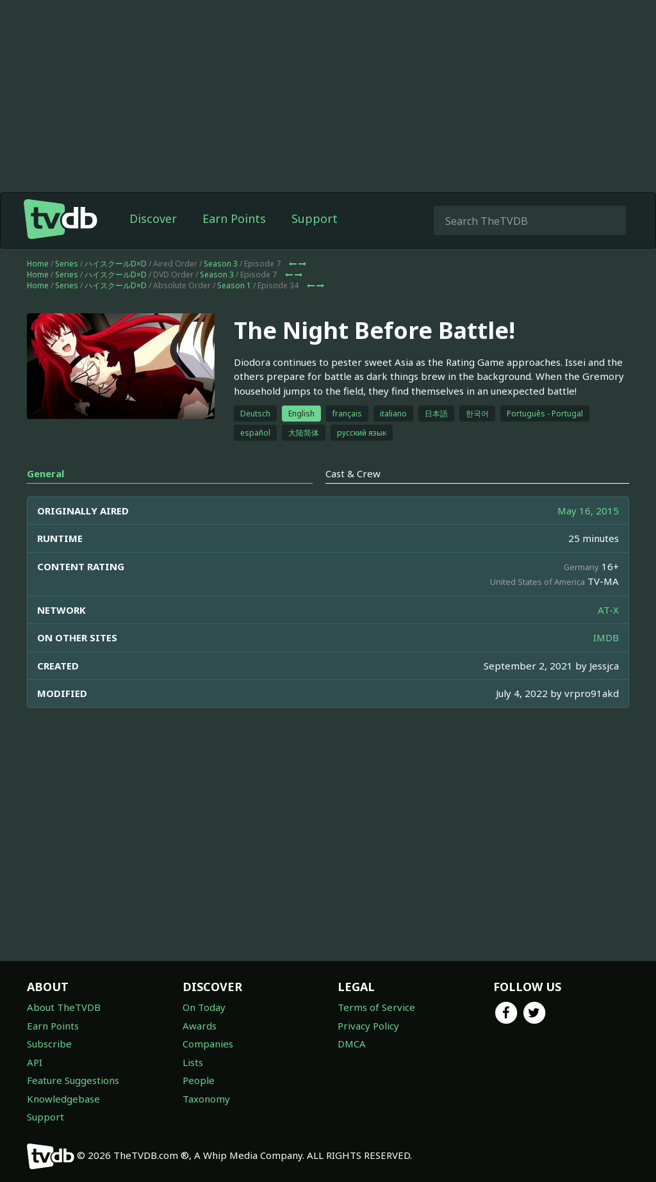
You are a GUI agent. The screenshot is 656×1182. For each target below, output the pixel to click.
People (199, 1080)
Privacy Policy (368, 1025)
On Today (204, 1007)
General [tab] (45, 473)
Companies (208, 1043)
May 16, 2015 (588, 510)
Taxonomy (206, 1098)
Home (38, 263)
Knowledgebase (63, 1098)
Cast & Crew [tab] (353, 473)
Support (314, 218)
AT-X (608, 609)
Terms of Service (376, 1007)
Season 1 (234, 285)
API (34, 1062)
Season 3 (221, 263)
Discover (153, 218)
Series (66, 263)
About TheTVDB (64, 1007)
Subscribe (49, 1043)
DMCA (352, 1043)
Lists (193, 1062)
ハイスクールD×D (116, 263)
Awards (200, 1025)
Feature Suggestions (73, 1080)
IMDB (606, 637)
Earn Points (234, 218)
